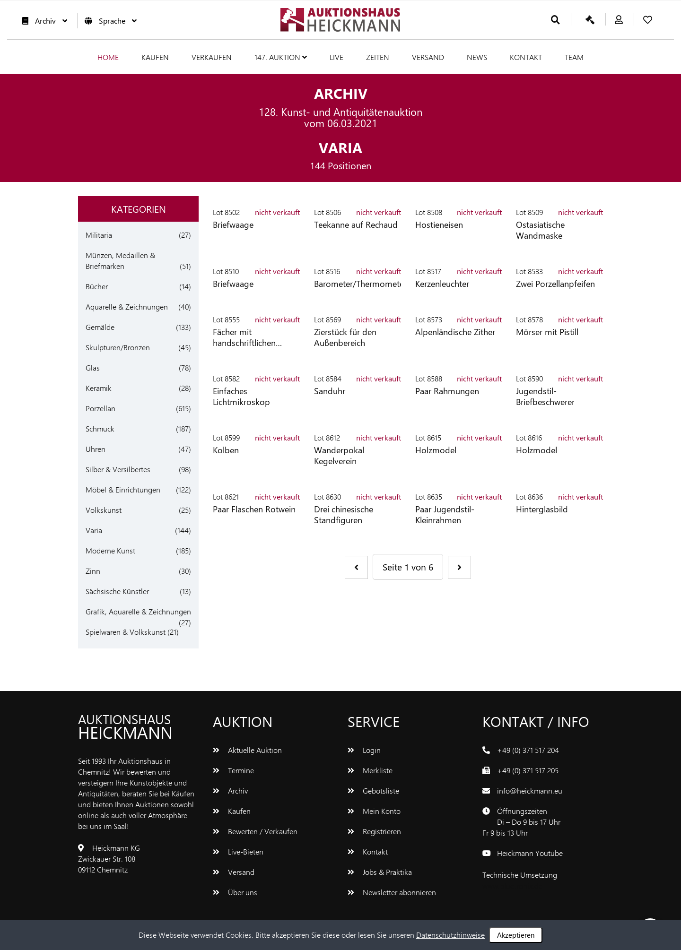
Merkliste (370, 770)
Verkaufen (212, 57)
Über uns (235, 892)
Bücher (97, 286)
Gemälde (100, 327)
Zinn (93, 571)
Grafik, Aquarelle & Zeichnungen (138, 611)
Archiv (42, 20)
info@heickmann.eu (529, 790)
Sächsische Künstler (117, 591)
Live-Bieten (238, 851)
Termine (233, 770)
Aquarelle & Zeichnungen (127, 306)
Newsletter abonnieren (392, 892)
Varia (94, 530)
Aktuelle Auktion (247, 750)
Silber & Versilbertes (118, 469)
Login (364, 750)
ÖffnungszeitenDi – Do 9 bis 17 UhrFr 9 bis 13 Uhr (521, 822)
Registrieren (374, 831)
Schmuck (100, 428)
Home (108, 57)
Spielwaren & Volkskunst (126, 632)
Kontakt (526, 57)
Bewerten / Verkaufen (255, 831)
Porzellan (100, 408)
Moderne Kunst (110, 550)
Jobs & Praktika (380, 872)
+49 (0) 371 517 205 (528, 770)
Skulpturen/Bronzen (118, 347)
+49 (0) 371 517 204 (528, 750)
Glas (93, 367)
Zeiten (377, 57)
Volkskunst (104, 510)
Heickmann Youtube (530, 853)
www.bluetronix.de (512, 885)
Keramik (99, 388)
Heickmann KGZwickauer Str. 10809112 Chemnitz (109, 858)
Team (574, 57)
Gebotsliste (373, 790)
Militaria (99, 235)
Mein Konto (374, 811)
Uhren (95, 449)
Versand (428, 57)
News (477, 57)
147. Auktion (280, 57)
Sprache (108, 20)
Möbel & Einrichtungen (123, 489)
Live (336, 57)
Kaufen (155, 57)
